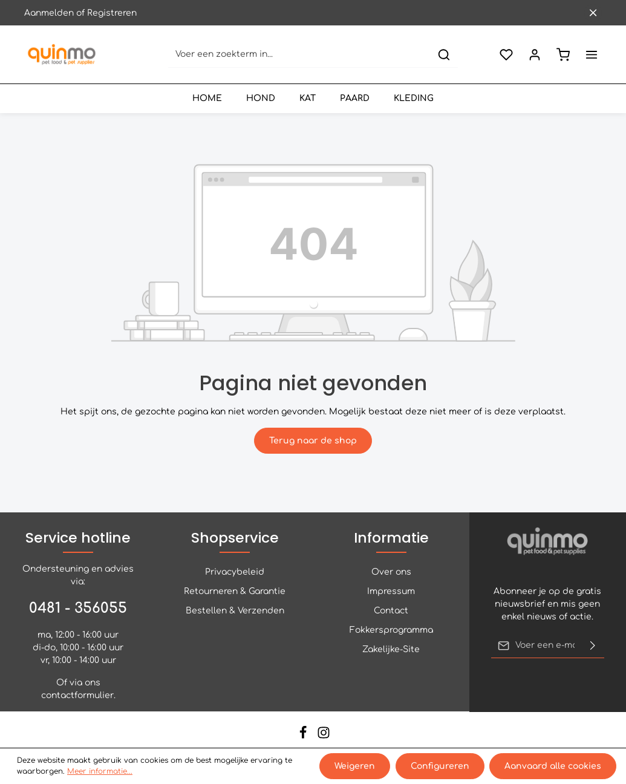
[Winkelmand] (563, 55)
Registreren (112, 13)
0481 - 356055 (78, 608)
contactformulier (77, 695)
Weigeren (355, 766)
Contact (391, 610)
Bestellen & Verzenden (235, 610)
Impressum (391, 591)
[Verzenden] (592, 645)
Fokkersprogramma (391, 630)
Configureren (440, 766)
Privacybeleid (234, 572)
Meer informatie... (99, 772)
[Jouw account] (534, 55)
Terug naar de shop (313, 440)
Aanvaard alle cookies (552, 766)
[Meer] (591, 55)
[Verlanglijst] (506, 55)
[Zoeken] (444, 55)
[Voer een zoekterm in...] (299, 55)
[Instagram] (323, 736)
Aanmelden (49, 13)
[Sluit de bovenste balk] (593, 13)
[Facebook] (304, 736)
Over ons (391, 572)
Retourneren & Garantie (234, 591)
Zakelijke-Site (391, 649)
